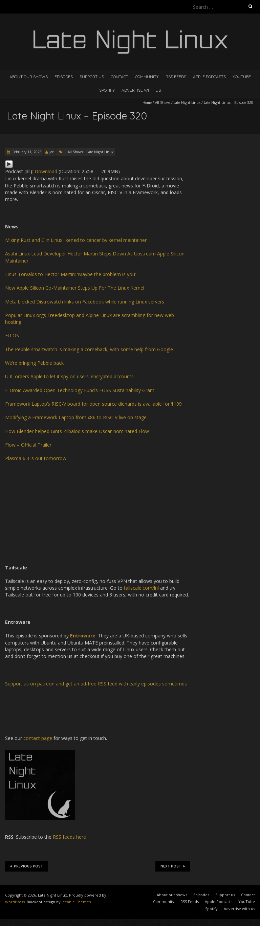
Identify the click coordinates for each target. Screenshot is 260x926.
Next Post (172, 866)
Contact (119, 76)
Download (46, 171)
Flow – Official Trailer (28, 445)
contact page (37, 738)
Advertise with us (141, 90)
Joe (51, 152)
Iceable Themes (76, 901)
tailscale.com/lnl (141, 588)
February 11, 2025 (27, 152)
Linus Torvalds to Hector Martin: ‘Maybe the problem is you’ (70, 274)
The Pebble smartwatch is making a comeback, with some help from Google (89, 349)
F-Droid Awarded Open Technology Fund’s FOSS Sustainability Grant (79, 390)
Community (147, 76)
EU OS (12, 335)
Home (147, 102)
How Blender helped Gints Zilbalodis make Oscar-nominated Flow (77, 431)
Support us (92, 76)
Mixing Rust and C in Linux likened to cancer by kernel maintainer (76, 240)
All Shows (162, 102)
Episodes (64, 76)
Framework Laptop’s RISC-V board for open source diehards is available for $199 (93, 404)
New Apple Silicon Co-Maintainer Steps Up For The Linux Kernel (74, 288)
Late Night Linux (187, 102)
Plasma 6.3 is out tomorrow (35, 458)
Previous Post (26, 866)
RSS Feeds (176, 76)
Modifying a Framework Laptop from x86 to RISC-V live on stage (76, 417)
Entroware (82, 635)
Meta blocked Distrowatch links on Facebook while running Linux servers (84, 301)
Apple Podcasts (209, 76)
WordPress (15, 901)
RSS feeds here (69, 837)
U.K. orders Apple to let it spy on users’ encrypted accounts (69, 376)
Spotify (107, 90)
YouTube (242, 76)
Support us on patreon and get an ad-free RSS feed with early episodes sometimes (96, 683)
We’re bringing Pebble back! (35, 363)
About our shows (28, 76)
